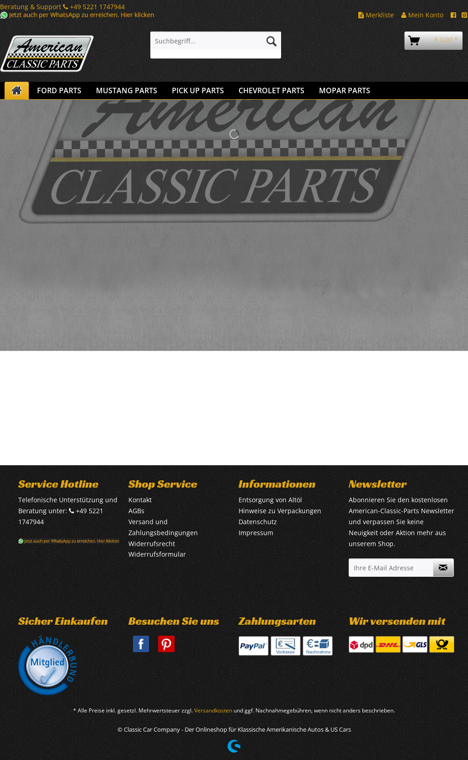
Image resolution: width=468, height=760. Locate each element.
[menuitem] (216, 45)
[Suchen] (271, 41)
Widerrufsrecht (151, 543)
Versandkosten (213, 710)
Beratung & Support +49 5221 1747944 (62, 6)
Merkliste (376, 15)
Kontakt (140, 499)
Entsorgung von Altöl (270, 499)
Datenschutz (258, 521)
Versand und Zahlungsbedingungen (163, 527)
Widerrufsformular (157, 554)
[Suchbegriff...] (216, 41)
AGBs (136, 510)
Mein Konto (422, 15)
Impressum (256, 532)
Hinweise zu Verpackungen (280, 510)
